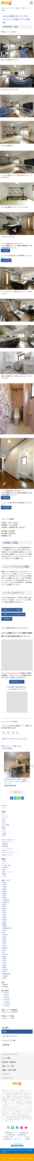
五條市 (4, 908)
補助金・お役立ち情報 (9, 1070)
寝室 (3, 822)
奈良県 (4, 882)
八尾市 (4, 943)
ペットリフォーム (7, 848)
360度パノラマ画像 (8, 1018)
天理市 (4, 913)
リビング (5, 816)
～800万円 (5, 997)
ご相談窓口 (21, 1158)
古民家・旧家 (6, 865)
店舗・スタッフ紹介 (8, 1066)
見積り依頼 (30, 1158)
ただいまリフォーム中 (9, 1036)
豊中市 (4, 939)
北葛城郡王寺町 (7, 928)
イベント (4, 1158)
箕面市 (4, 945)
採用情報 (27, 1139)
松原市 (4, 937)
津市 (3, 952)
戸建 (10, 525)
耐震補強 (5, 846)
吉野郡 (4, 926)
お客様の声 (7, 619)
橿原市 (4, 904)
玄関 (3, 835)
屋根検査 (5, 984)
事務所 (4, 874)
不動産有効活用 (7, 1139)
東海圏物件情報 (22, 1135)
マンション (5, 863)
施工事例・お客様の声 (9, 1062)
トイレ (4, 831)
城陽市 (4, 967)
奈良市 (4, 895)
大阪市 (4, 930)
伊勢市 (4, 956)
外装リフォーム (7, 850)
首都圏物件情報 (11, 1135)
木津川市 (5, 969)
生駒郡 (4, 919)
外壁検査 (5, 986)
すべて (4, 808)
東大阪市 (5, 948)
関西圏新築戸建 (24, 1132)
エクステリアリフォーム (9, 852)
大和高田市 (5, 900)
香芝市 (4, 911)
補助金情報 (6, 260)
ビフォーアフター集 (8, 1040)
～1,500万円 (6, 1001)
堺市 (3, 932)
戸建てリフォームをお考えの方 (14, 614)
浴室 (3, 829)
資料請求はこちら (17, 682)
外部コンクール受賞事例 (9, 1012)
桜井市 (4, 906)
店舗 (3, 870)
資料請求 (6, 250)
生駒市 (4, 897)
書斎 (3, 827)
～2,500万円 (6, 1006)
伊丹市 (4, 978)
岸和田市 (15, 522)
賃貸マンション (18, 1139)
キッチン (5, 818)
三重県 (4, 887)
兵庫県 (4, 893)
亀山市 (4, 950)
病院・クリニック (7, 872)
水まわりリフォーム (8, 842)
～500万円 (5, 995)
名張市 (4, 961)
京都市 (4, 965)
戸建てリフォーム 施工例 (12, 610)
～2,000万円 (6, 1003)
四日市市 (5, 954)
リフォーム (19, 1137)
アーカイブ (5, 1074)
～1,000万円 (6, 999)
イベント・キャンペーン (9, 1054)
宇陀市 (4, 915)
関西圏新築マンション (11, 1132)
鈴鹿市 (4, 958)
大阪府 (9, 522)
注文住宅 (5, 867)
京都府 (4, 889)
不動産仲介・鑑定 (8, 1137)
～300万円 (5, 993)
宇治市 (4, 972)
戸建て (4, 861)
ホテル (4, 876)
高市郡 (4, 921)
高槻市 (4, 941)
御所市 (4, 917)
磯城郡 (4, 924)
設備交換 (22, 527)
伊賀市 (4, 963)
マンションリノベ (7, 1078)
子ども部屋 (5, 825)
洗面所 (4, 833)
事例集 (4, 1032)
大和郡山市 (5, 902)
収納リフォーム (7, 855)
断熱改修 (5, 844)
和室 (3, 820)
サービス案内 (6, 1058)
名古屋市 (5, 976)
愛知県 (4, 891)
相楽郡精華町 (6, 974)
